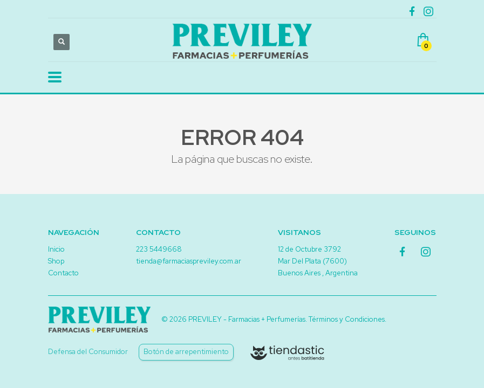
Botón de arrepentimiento (186, 351)
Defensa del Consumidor (88, 351)
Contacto (63, 273)
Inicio (56, 249)
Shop (56, 261)
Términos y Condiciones (347, 319)
